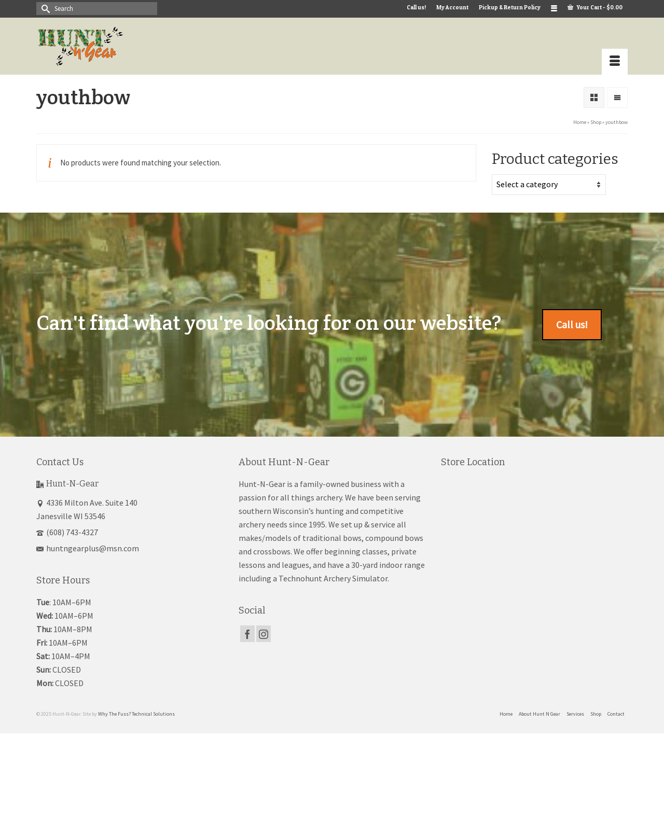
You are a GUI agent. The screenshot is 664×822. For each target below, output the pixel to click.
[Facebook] (247, 633)
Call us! (572, 324)
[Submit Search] (44, 8)
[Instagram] (263, 633)
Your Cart (595, 7)
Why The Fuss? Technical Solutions (136, 713)
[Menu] (615, 62)
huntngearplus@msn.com (87, 548)
